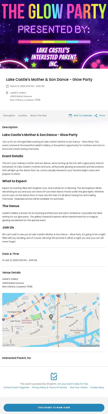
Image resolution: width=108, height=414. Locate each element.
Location (22, 115)
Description (9, 115)
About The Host (38, 115)
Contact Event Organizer (16, 387)
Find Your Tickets (79, 387)
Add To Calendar (80, 115)
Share (100, 115)
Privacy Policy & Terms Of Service (49, 387)
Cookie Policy (97, 387)
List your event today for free (73, 383)
